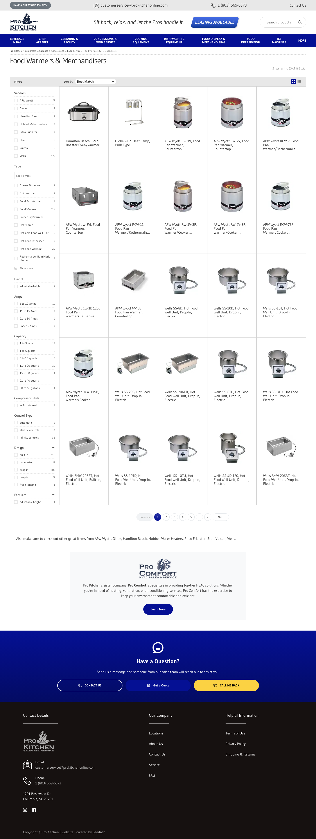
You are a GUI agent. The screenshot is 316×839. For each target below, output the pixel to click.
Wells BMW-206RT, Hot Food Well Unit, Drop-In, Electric (281, 479)
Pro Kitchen (16, 50)
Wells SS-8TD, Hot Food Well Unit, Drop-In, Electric (231, 396)
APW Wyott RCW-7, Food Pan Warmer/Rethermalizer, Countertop (281, 145)
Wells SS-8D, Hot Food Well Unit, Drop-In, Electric (181, 312)
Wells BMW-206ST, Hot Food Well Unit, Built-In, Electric (83, 479)
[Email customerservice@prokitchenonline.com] (131, 5)
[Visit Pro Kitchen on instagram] (25, 809)
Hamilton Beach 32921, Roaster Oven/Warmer (83, 143)
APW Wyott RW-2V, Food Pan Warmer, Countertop (231, 145)
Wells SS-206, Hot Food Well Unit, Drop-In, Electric (132, 396)
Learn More (158, 609)
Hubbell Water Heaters (33, 124)
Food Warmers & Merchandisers (100, 50)
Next (221, 517)
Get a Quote (158, 685)
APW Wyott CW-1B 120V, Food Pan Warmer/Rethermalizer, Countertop (84, 312)
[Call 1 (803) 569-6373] (229, 5)
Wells (23, 156)
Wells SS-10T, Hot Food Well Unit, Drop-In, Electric (280, 312)
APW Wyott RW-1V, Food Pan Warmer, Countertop (182, 145)
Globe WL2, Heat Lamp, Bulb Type (132, 143)
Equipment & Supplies (36, 50)
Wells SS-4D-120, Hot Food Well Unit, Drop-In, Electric (231, 479)
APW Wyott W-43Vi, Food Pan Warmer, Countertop (129, 312)
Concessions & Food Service (65, 50)
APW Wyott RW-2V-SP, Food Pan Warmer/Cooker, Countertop (230, 228)
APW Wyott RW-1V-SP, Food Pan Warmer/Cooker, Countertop (181, 228)
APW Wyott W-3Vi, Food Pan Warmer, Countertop (83, 228)
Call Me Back (226, 685)
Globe (23, 108)
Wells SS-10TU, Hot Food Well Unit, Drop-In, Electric (182, 479)
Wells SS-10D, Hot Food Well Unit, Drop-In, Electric (231, 312)
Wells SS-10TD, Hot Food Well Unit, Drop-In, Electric (133, 479)
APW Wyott (26, 100)
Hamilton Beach (29, 116)
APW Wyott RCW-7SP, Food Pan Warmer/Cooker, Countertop (278, 228)
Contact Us (298, 5)
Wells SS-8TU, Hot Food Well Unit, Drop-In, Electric (280, 396)
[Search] (283, 22)
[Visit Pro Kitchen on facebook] (34, 809)
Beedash (99, 832)
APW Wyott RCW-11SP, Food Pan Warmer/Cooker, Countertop (82, 396)
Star (22, 140)
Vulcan (24, 148)
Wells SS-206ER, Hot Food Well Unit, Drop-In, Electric (182, 396)
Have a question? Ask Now (30, 5)
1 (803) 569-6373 (48, 783)
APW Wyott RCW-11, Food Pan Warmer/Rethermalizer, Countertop (133, 228)
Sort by (68, 81)
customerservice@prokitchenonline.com (65, 767)
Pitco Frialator (28, 132)
